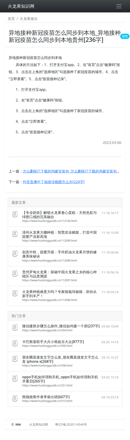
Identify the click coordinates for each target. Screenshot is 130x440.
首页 (11, 18)
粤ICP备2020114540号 (71, 424)
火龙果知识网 (21, 6)
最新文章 (19, 202)
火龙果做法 (28, 18)
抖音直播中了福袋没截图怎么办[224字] (54, 181)
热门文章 (19, 315)
